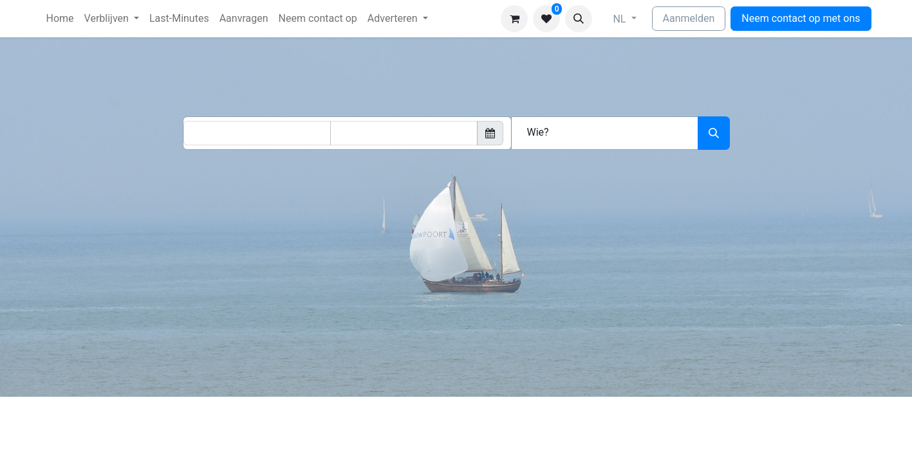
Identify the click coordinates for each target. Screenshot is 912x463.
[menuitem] (60, 19)
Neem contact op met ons (800, 18)
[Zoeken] (714, 133)
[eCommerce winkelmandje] (514, 18)
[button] (578, 18)
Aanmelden (689, 18)
